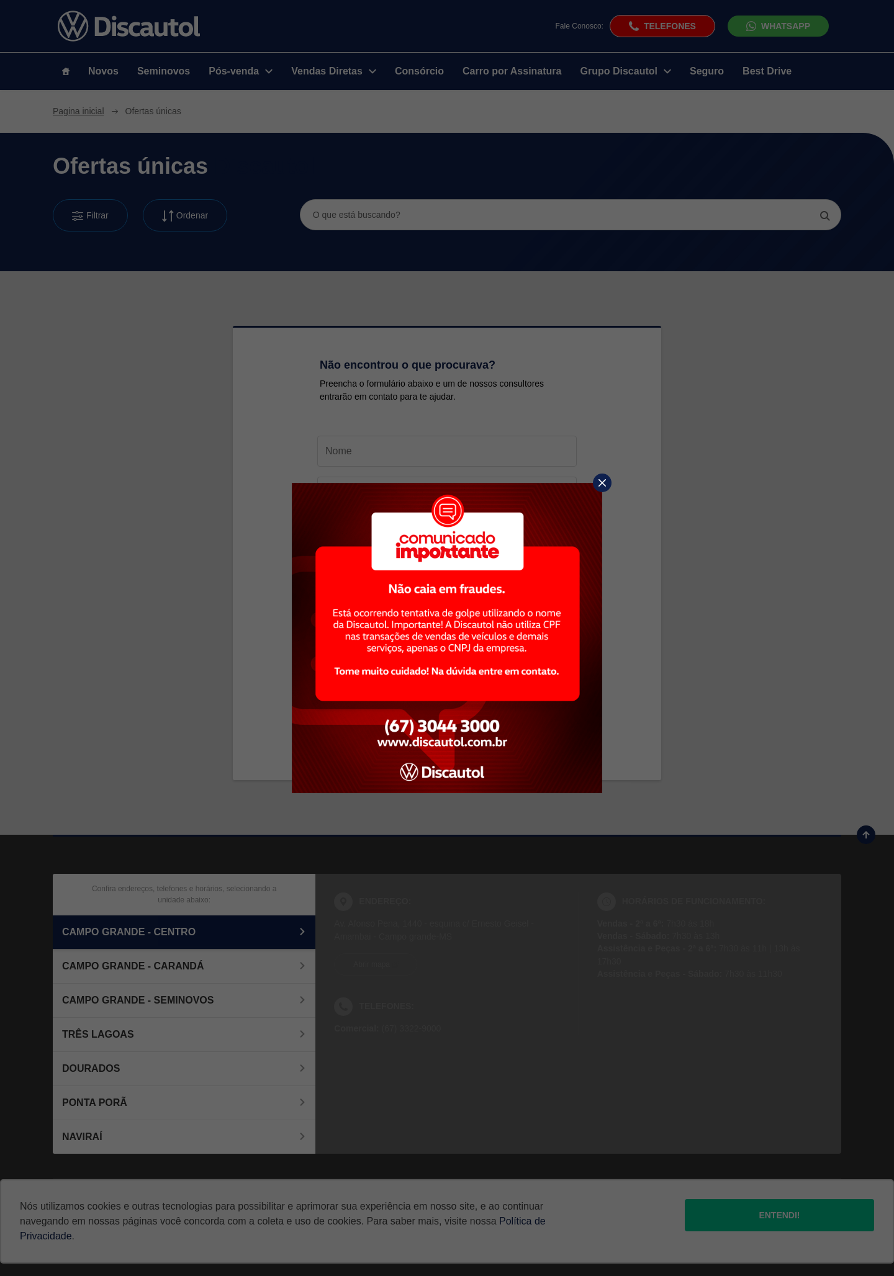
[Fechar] (602, 483)
